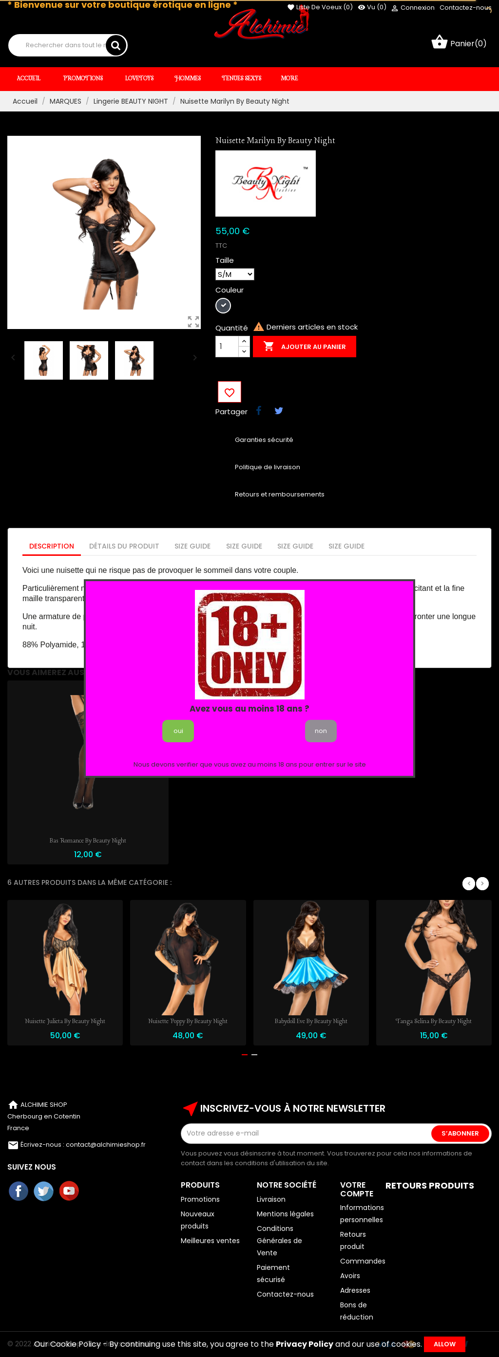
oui (178, 730)
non (321, 730)
